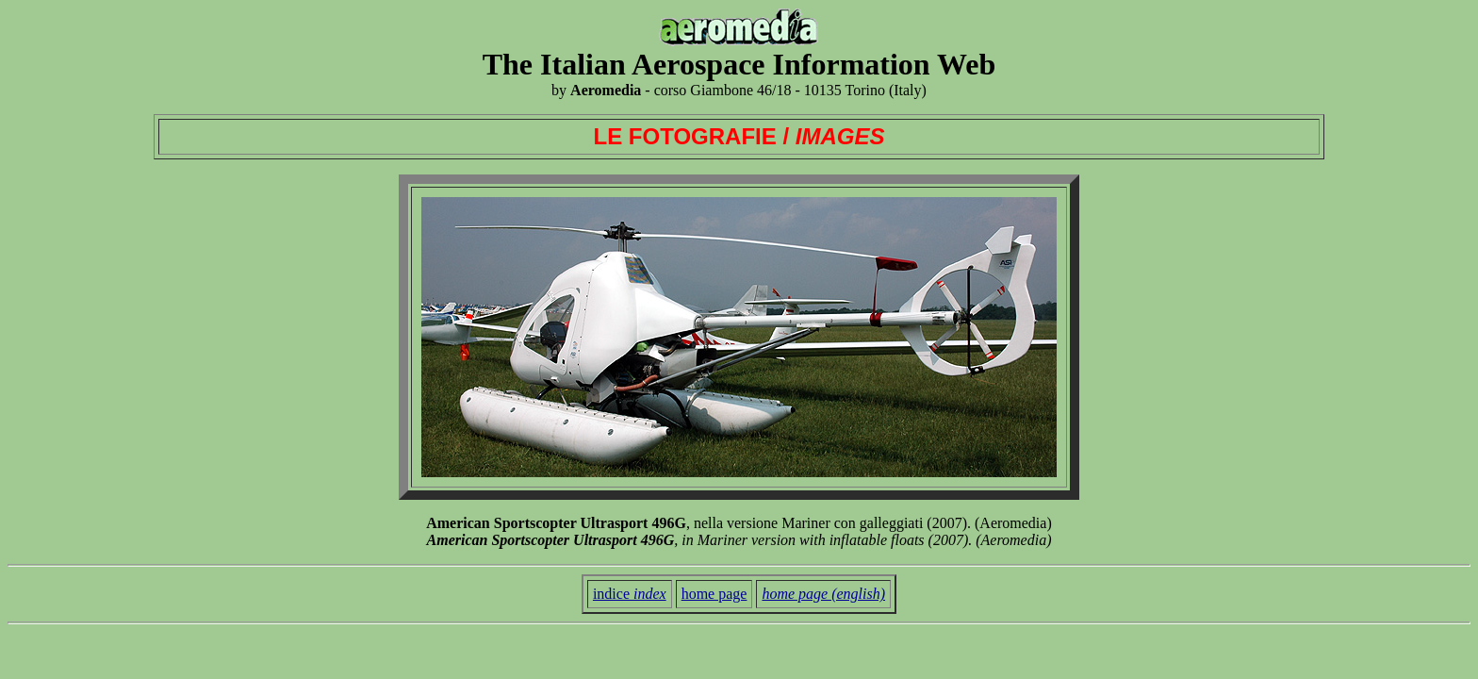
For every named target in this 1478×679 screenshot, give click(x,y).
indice (629, 594)
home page (714, 594)
